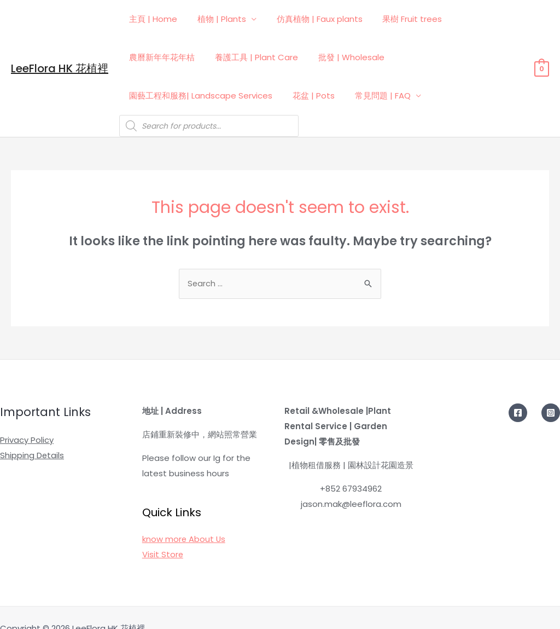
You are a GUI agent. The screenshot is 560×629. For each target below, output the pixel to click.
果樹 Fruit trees (399, 19)
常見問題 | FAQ (155, 95)
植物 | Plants (216, 19)
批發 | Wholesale (260, 57)
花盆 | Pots (490, 57)
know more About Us (184, 518)
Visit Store (163, 533)
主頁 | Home (151, 19)
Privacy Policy (27, 419)
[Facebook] (518, 392)
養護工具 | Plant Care (169, 57)
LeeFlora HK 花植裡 (59, 57)
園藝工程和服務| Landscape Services (381, 57)
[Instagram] (550, 392)
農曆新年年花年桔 (478, 19)
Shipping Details (32, 434)
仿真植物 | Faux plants (310, 19)
